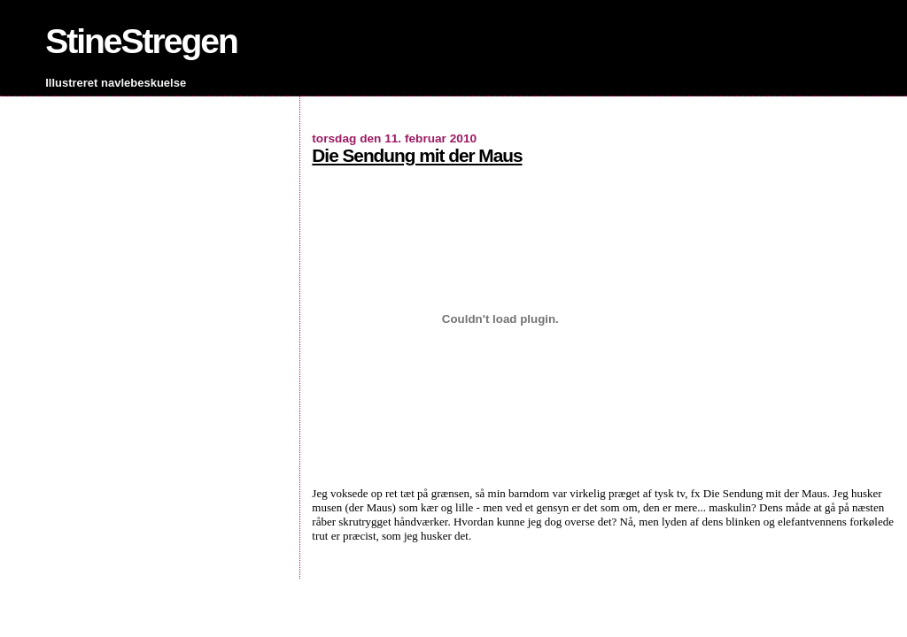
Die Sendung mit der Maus (417, 155)
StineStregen (141, 41)
